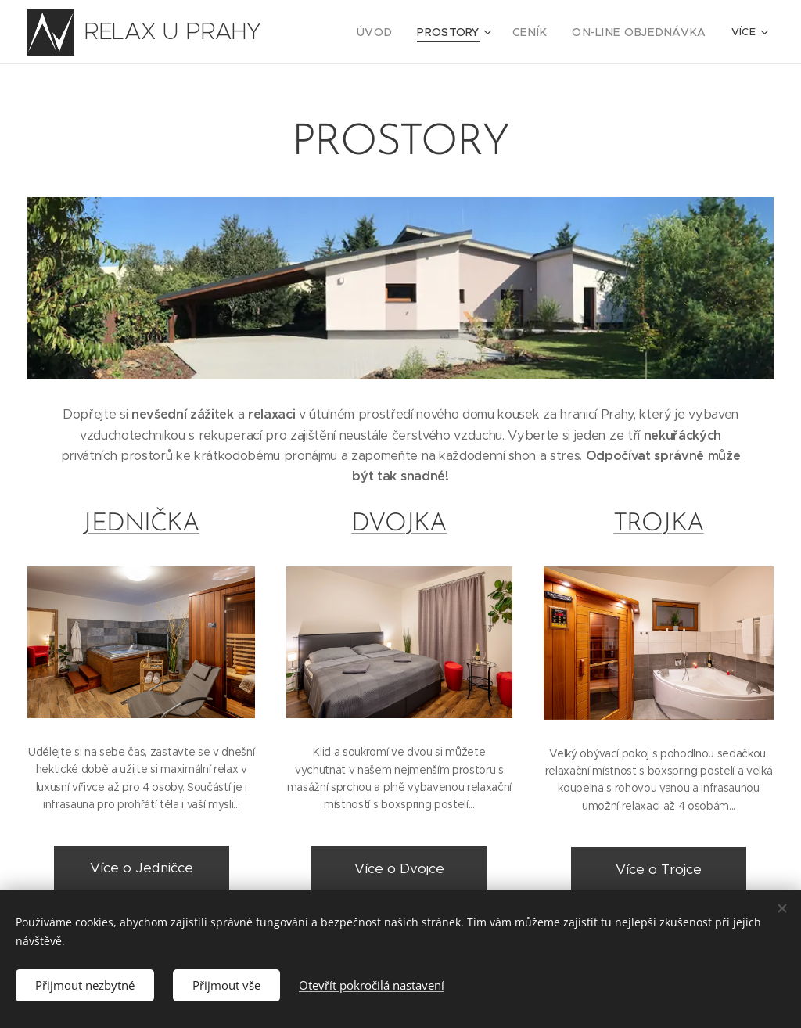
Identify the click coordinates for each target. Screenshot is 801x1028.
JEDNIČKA (141, 524)
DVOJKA (399, 524)
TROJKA (658, 524)
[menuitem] (401, 32)
